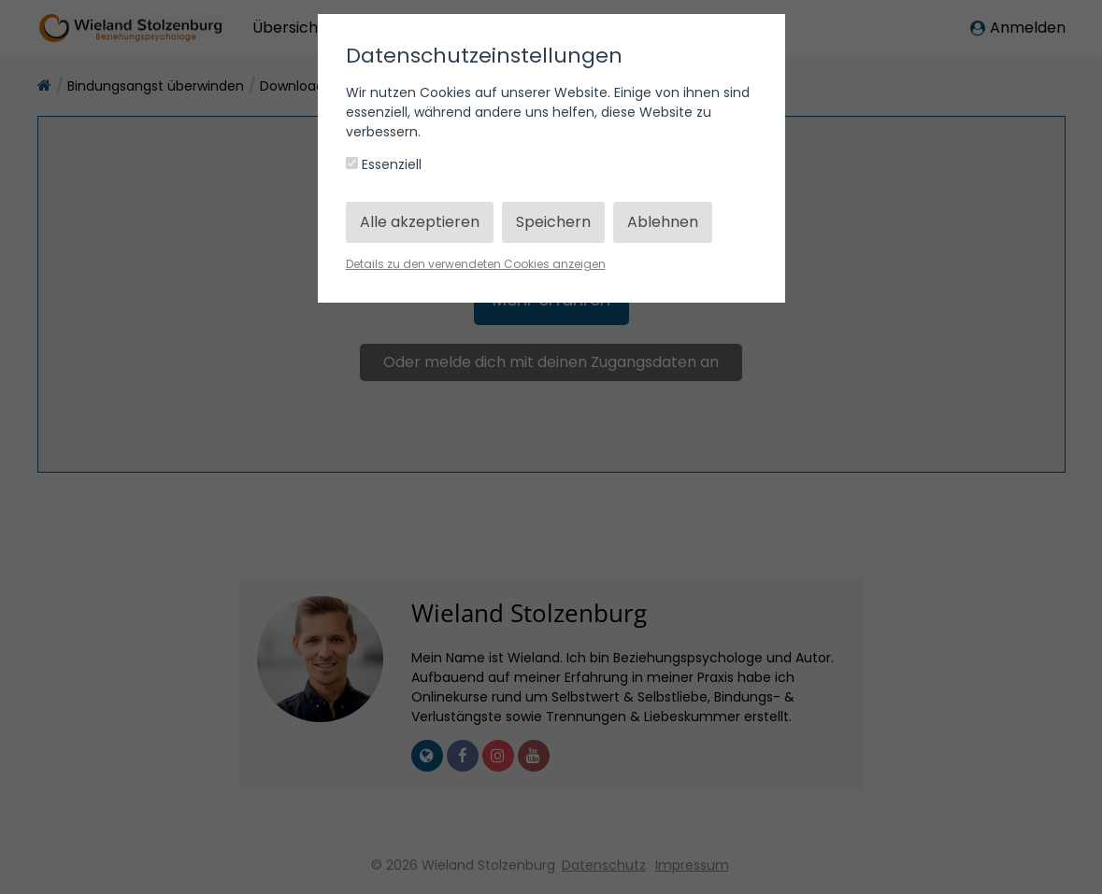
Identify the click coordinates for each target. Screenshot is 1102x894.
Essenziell (384, 164)
